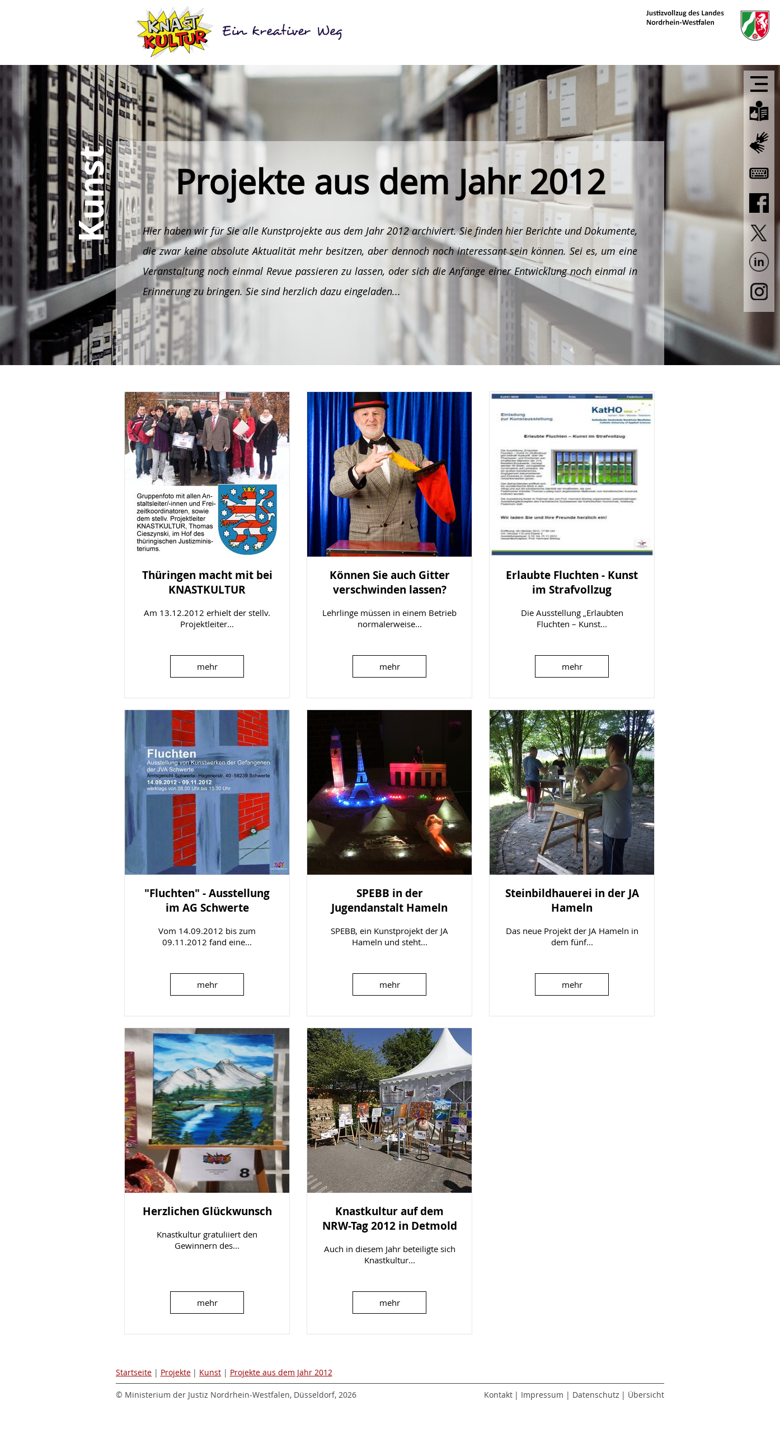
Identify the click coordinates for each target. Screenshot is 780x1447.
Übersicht (646, 1394)
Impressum (542, 1394)
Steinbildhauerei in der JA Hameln (572, 900)
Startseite (134, 1372)
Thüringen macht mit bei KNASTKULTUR (207, 582)
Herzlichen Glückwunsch (207, 1211)
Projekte (176, 1372)
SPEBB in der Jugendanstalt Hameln (389, 900)
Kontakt (498, 1394)
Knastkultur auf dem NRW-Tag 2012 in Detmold (389, 1218)
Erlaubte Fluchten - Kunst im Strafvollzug (572, 582)
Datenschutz (595, 1394)
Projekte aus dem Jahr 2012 (281, 1372)
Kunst (210, 1372)
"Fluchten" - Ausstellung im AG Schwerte (207, 900)
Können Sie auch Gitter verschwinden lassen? (390, 582)
